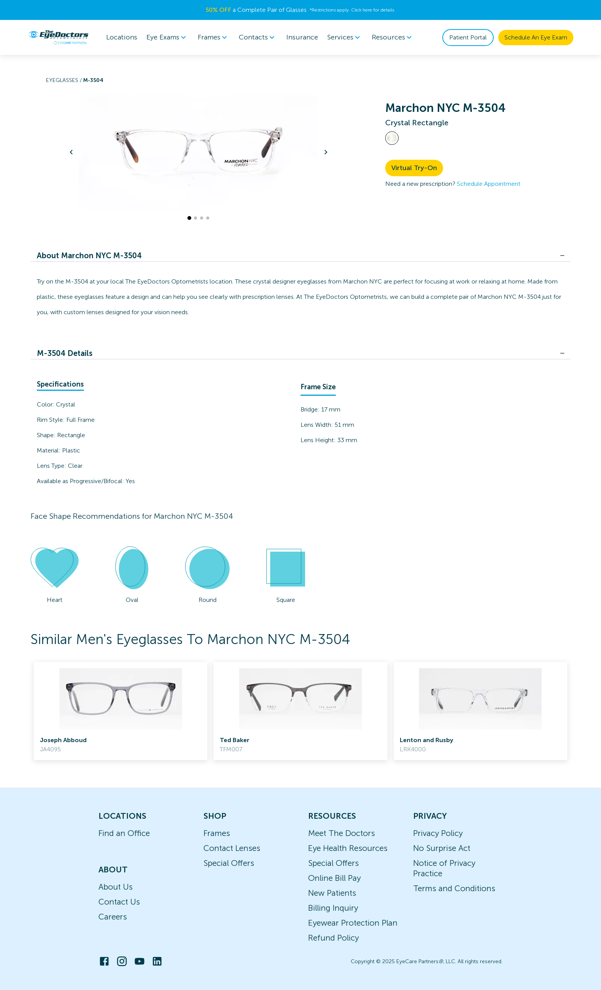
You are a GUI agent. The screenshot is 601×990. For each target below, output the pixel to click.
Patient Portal (468, 37)
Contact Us (119, 901)
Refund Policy (333, 937)
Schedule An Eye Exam (535, 37)
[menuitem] (167, 37)
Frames (217, 833)
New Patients (332, 893)
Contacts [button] (258, 37)
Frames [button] (214, 37)
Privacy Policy (438, 833)
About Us (116, 887)
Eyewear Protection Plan (352, 923)
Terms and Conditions (454, 888)
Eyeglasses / (64, 80)
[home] (58, 37)
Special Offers (229, 863)
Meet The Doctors (341, 833)
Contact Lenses (232, 848)
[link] (120, 711)
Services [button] (345, 37)
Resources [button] (393, 37)
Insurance (302, 37)
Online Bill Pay (334, 878)
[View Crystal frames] (392, 138)
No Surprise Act (441, 848)
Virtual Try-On (414, 168)
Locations (121, 37)
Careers (113, 916)
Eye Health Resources (348, 848)
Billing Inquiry (333, 908)
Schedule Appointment (489, 183)
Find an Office (124, 833)
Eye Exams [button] (167, 37)
